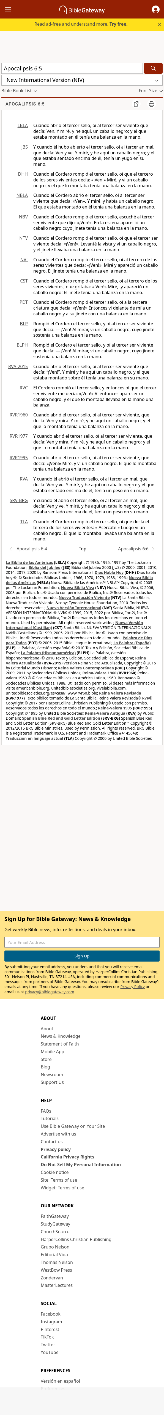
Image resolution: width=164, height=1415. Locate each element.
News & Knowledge (61, 1036)
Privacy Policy (132, 986)
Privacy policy (56, 1149)
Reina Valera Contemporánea (86, 667)
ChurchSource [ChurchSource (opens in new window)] (55, 1232)
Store (46, 1059)
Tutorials (50, 1118)
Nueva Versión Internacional (74, 607)
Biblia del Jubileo (45, 567)
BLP (24, 324)
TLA (24, 522)
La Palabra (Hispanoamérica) (48, 652)
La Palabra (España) (132, 642)
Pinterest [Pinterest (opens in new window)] (50, 1329)
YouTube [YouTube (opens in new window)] (50, 1352)
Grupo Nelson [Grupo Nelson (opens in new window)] (55, 1247)
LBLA (23, 125)
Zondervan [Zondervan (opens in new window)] (52, 1278)
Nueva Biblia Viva (77, 587)
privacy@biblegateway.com (49, 991)
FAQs (46, 1111)
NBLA (22, 195)
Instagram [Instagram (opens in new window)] (51, 1322)
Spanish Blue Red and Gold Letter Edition (61, 718)
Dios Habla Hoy (109, 572)
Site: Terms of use (59, 1180)
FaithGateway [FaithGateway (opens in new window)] (55, 1216)
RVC (24, 388)
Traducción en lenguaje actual (34, 738)
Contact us (52, 1142)
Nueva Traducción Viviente (84, 597)
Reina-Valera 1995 (115, 708)
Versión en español (60, 1381)
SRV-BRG (19, 500)
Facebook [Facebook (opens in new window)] (51, 1314)
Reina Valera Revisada (120, 693)
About (47, 1029)
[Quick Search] (72, 68)
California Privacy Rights (67, 1157)
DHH (23, 174)
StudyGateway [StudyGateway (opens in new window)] (55, 1224)
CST (24, 281)
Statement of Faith (60, 1044)
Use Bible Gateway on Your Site (73, 1126)
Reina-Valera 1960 (99, 672)
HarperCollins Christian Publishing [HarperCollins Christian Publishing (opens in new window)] (76, 1239)
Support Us (52, 1082)
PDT (24, 302)
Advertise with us (58, 1134)
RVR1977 (19, 436)
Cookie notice (55, 1172)
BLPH (22, 345)
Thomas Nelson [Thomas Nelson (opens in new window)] (57, 1262)
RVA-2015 (18, 366)
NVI (24, 260)
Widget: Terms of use (62, 1188)
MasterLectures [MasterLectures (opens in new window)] (57, 1285)
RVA (24, 479)
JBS (24, 147)
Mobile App (52, 1052)
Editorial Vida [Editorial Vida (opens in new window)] (54, 1255)
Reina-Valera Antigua (105, 713)
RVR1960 (19, 415)
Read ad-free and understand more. (80, 24)
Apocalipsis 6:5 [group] (25, 104)
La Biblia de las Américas (29, 562)
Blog (45, 1067)
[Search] (153, 68)
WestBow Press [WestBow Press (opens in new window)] (56, 1270)
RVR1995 (19, 458)
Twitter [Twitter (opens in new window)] (48, 1345)
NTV (23, 238)
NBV (23, 217)
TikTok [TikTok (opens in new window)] (47, 1337)
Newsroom (52, 1074)
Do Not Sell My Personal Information (81, 1164)
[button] (156, 9)
